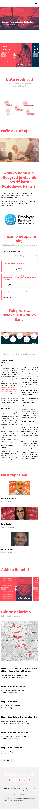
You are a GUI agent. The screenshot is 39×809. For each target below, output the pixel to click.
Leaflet (23, 660)
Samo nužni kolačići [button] (11, 804)
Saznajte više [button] (19, 800)
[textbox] (19, 256)
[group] (16, 55)
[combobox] (19, 255)
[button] (35, 55)
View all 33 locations (8, 760)
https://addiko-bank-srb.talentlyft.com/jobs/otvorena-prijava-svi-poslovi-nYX (9, 389)
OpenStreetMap (30, 660)
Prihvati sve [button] (27, 804)
